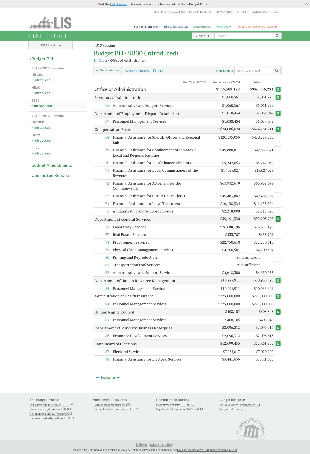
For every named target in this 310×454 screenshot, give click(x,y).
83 (107, 288)
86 (107, 335)
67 (107, 121)
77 (107, 234)
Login (277, 12)
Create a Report (137, 70)
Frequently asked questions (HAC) (113, 409)
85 (107, 319)
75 (107, 211)
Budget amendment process (110, 405)
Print (158, 70)
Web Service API (250, 405)
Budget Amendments (51, 165)
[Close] (306, 3)
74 (107, 203)
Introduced (42, 80)
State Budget (202, 26)
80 (107, 257)
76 (107, 227)
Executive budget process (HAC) (48, 409)
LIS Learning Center (200, 12)
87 (107, 351)
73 (107, 195)
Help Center (118, 4)
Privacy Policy (224, 12)
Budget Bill (203, 36)
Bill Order (100, 60)
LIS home (241, 12)
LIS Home (141, 444)
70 (107, 162)
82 (107, 272)
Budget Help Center (231, 409)
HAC (183, 405)
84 (107, 303)
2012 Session (50, 45)
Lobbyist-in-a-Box (161, 444)
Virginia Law (223, 26)
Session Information (146, 26)
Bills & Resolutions (176, 26)
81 (107, 264)
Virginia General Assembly (169, 12)
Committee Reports (50, 175)
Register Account (260, 12)
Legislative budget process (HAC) (49, 405)
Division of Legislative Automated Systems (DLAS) (207, 449)
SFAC (191, 405)
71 (107, 170)
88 (107, 359)
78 (107, 242)
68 (107, 137)
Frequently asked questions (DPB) (50, 418)
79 (107, 249)
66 (107, 105)
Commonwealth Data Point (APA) (49, 414)
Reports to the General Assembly (257, 26)
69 (107, 149)
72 (107, 183)
